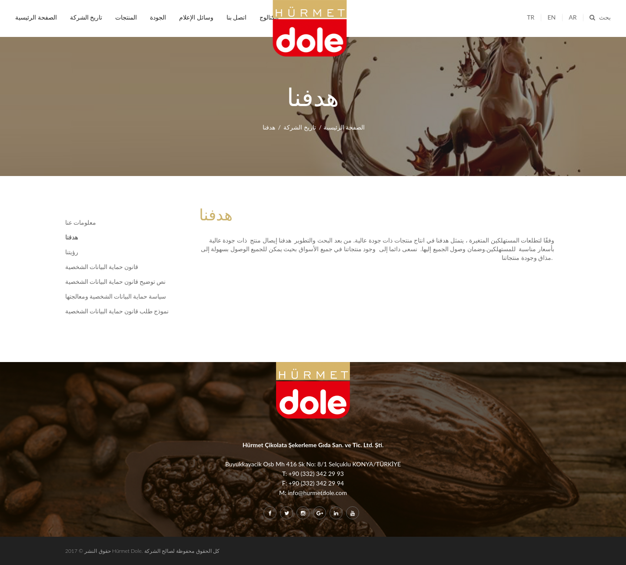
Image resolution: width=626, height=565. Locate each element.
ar (572, 17)
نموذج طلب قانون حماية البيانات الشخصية (117, 311)
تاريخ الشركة (86, 17)
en (551, 17)
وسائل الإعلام (196, 17)
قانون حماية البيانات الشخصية (101, 266)
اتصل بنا (236, 17)
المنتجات (126, 17)
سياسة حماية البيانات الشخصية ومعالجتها (115, 296)
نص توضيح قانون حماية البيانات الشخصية (115, 281)
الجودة (158, 17)
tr (530, 17)
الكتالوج (269, 17)
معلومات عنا (80, 222)
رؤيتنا (71, 252)
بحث (600, 17)
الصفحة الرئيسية (36, 17)
